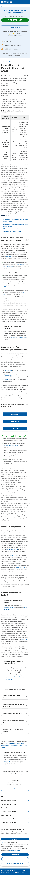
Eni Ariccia (20, 743)
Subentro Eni (15, 414)
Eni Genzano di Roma (17, 745)
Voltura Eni (15, 428)
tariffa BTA (24, 639)
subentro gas (8, 370)
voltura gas (7, 379)
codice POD (7, 445)
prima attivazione (8, 267)
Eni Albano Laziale (11, 743)
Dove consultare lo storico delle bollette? (13, 730)
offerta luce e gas (21, 567)
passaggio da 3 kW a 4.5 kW (18, 338)
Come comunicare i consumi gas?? (12, 696)
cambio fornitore (13, 555)
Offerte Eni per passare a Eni (11, 229)
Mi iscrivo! (15, 839)
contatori (8, 256)
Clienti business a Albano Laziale (12, 231)
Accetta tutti (15, 854)
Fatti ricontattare (15, 789)
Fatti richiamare (15, 27)
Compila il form (8, 762)
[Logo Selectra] (5, 2)
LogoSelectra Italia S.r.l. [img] (3, 870)
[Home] (2, 6)
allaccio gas (8, 375)
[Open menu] (11, 2)
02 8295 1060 (15, 20)
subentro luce (20, 265)
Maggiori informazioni (14, 850)
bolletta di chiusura (12, 549)
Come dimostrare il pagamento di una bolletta (13, 705)
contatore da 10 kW (9, 607)
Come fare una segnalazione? (12, 713)
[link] (15, 34)
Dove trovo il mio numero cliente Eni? (13, 721)
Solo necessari (15, 859)
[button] (4, 53)
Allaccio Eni (15, 421)
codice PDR (15, 445)
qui (5, 286)
